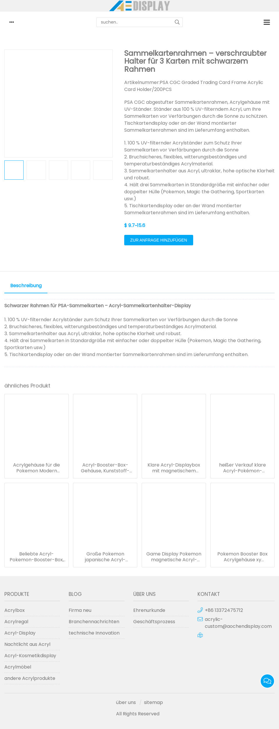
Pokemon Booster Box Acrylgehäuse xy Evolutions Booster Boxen (242, 557)
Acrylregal (16, 621)
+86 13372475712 (224, 610)
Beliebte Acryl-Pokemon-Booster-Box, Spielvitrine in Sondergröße (37, 557)
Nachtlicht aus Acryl (27, 644)
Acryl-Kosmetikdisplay (30, 655)
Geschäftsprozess (154, 621)
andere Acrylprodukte (29, 678)
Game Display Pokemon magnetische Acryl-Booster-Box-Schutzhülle (174, 557)
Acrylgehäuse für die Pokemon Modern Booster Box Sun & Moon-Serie (36, 468)
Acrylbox (14, 610)
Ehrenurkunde (149, 610)
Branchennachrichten (94, 621)
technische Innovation (94, 633)
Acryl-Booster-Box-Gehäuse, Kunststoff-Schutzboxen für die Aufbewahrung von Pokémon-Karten (105, 468)
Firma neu (80, 610)
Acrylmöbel (17, 667)
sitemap (153, 702)
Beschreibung (26, 285)
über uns (126, 702)
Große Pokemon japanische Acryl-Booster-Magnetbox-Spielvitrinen (105, 557)
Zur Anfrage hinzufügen (158, 240)
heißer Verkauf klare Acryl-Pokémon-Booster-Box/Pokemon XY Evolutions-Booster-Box (242, 468)
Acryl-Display (19, 633)
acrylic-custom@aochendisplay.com (238, 623)
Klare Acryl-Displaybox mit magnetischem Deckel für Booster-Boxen (174, 468)
